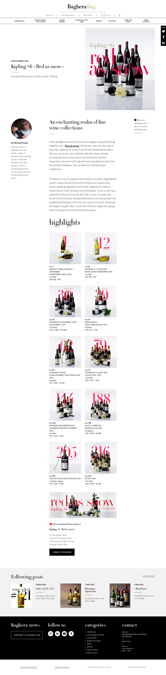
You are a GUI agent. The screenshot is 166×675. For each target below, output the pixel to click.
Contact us (105, 15)
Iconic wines (62, 21)
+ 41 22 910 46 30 (127, 648)
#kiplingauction (140, 123)
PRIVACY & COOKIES (62, 667)
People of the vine (82, 21)
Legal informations (28, 667)
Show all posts (148, 576)
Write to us (126, 641)
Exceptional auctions (40, 21)
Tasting (112, 21)
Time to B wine (128, 21)
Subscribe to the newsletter (27, 635)
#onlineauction (140, 129)
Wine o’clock (146, 21)
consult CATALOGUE (62, 552)
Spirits (99, 21)
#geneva (141, 120)
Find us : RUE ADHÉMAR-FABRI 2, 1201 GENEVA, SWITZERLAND (134, 634)
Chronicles (19, 21)
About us (49, 15)
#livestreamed (140, 126)
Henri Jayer (87, 15)
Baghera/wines (68, 15)
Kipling (53, 76)
